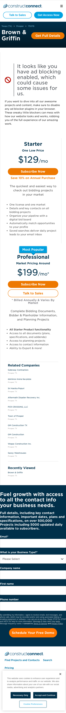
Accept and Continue (45, 695)
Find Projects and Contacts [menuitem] (22, 660)
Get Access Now (48, 15)
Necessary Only (20, 695)
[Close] (60, 674)
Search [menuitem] (47, 660)
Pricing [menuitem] (9, 667)
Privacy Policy (57, 624)
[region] (33, 691)
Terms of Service (40, 624)
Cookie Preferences (32, 704)
